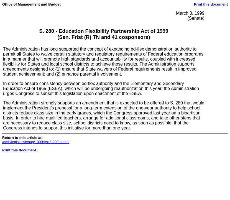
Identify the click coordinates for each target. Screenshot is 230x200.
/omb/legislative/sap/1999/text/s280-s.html (35, 142)
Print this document (211, 4)
